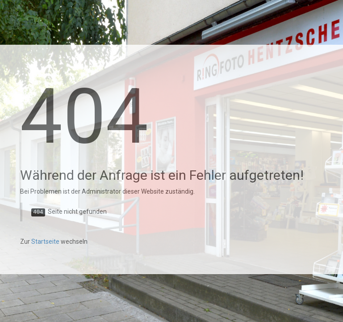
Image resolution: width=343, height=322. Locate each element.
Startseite (45, 241)
